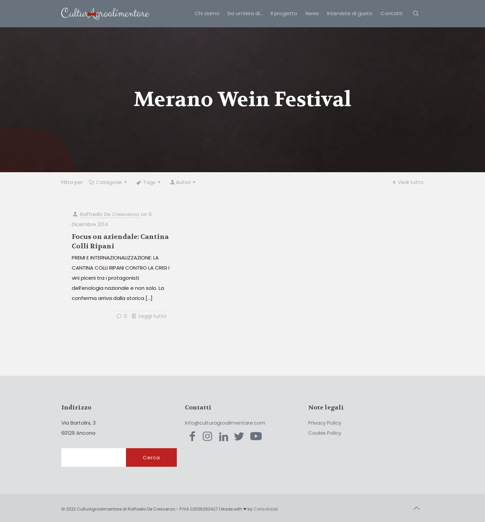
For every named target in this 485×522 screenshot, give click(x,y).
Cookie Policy (324, 432)
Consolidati (266, 509)
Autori (183, 182)
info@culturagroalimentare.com (225, 422)
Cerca (151, 457)
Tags (149, 182)
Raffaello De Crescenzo (109, 214)
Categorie (108, 182)
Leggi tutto (153, 315)
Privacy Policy (324, 422)
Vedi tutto (407, 182)
